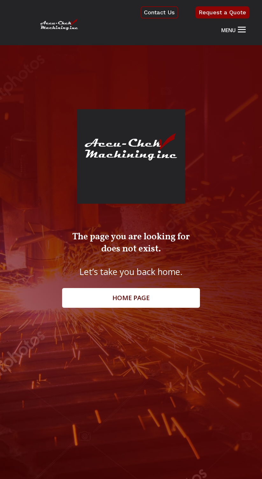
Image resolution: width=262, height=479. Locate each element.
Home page (131, 297)
